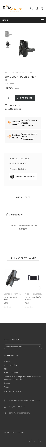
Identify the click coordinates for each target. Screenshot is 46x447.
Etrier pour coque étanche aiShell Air (33, 298)
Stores (6, 387)
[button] (13, 105)
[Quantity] (8, 98)
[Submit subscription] (39, 347)
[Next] (38, 288)
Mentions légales (10, 365)
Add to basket (24, 98)
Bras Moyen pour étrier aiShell (11, 298)
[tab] (19, 158)
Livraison (7, 361)
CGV (5, 369)
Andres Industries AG (19, 72)
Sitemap (7, 383)
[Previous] (8, 288)
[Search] (32, 8)
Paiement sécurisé (11, 373)
